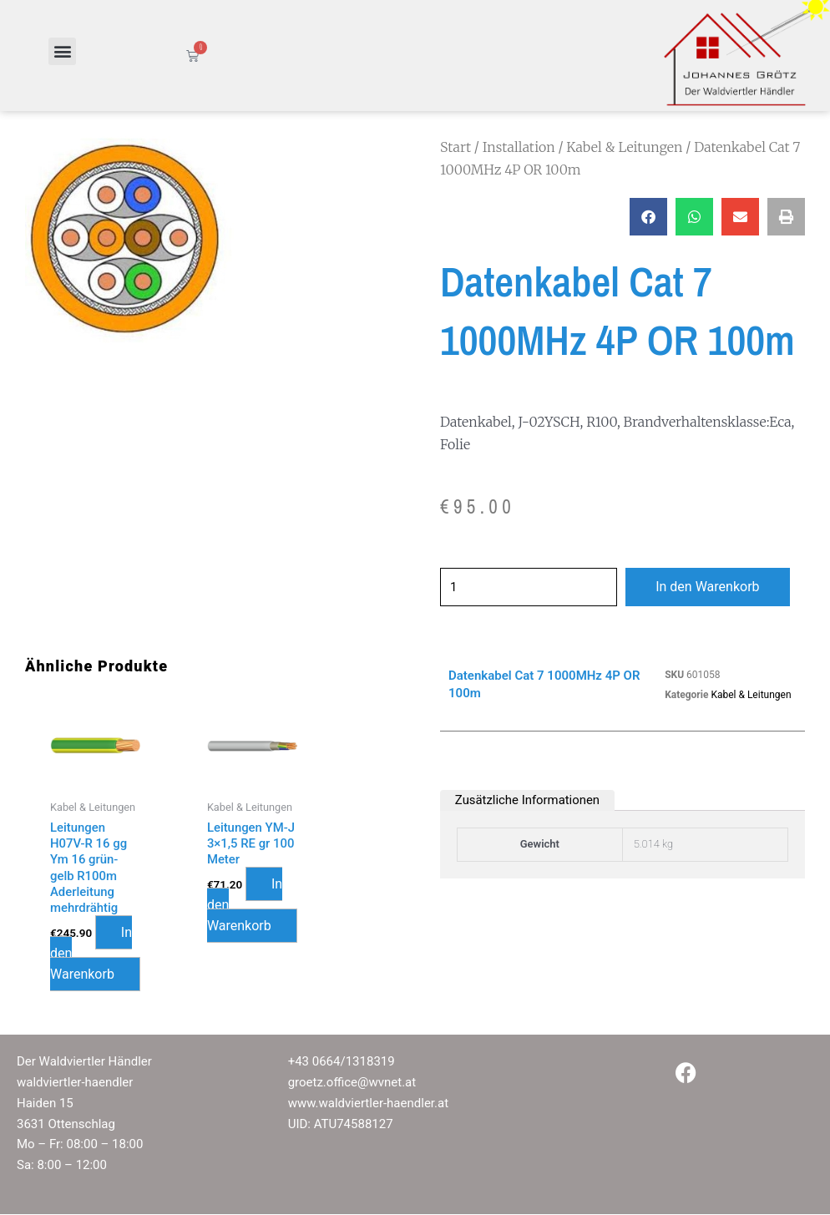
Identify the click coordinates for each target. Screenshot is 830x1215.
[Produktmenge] (533, 587)
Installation (519, 147)
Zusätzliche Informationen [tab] (528, 799)
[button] (62, 51)
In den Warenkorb (717, 587)
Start (455, 147)
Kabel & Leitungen (624, 147)
